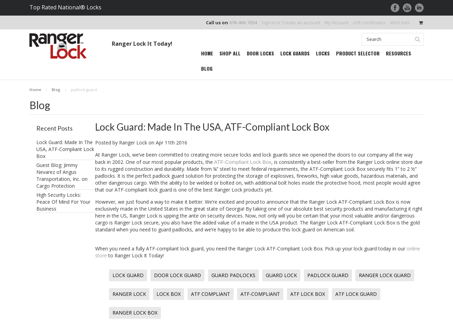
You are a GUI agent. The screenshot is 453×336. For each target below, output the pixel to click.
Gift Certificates (369, 22)
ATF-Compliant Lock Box (243, 162)
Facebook (395, 7)
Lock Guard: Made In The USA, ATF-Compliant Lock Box (65, 149)
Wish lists (400, 22)
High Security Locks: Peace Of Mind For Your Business (63, 202)
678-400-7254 (243, 22)
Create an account (301, 22)
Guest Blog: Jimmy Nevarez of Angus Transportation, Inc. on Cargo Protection (62, 175)
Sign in (268, 22)
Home (35, 89)
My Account (336, 22)
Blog (56, 89)
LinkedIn (419, 7)
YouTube (407, 7)
